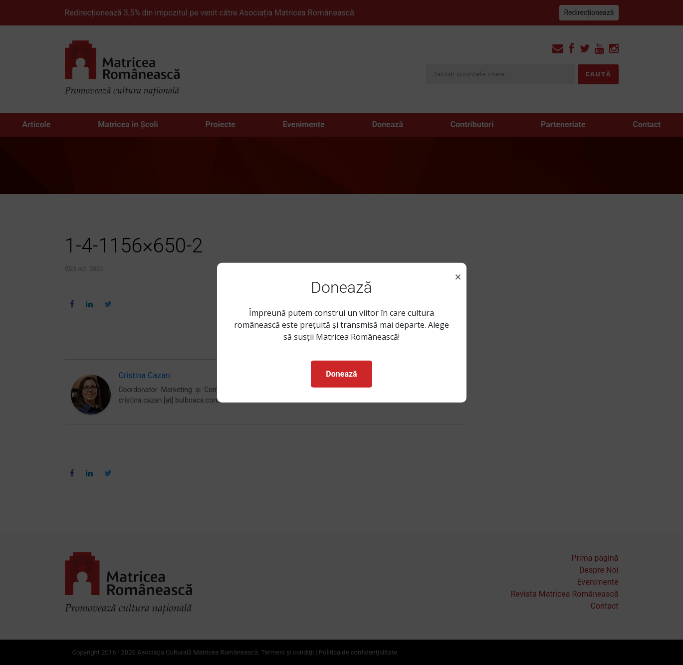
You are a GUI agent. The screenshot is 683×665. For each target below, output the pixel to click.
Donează (341, 374)
